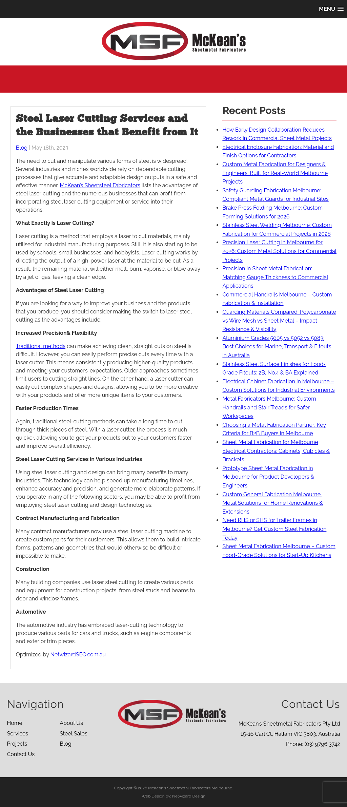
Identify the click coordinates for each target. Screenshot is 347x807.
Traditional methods (40, 346)
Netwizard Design (188, 796)
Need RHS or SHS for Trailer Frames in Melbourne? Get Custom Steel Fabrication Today (274, 529)
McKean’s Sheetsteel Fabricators (100, 185)
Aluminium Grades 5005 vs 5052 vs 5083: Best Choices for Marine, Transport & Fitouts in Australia (276, 347)
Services (17, 733)
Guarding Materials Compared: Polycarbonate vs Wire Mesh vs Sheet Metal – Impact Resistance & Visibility (279, 320)
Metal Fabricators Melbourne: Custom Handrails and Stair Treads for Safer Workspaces (269, 407)
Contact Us (21, 754)
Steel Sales (73, 733)
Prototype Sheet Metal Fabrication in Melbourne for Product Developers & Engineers (268, 477)
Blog (21, 148)
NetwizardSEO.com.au (78, 654)
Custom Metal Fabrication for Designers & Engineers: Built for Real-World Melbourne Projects (275, 173)
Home (14, 723)
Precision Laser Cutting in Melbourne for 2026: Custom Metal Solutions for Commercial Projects (279, 251)
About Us (71, 723)
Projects (17, 744)
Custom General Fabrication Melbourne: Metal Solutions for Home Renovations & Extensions (272, 503)
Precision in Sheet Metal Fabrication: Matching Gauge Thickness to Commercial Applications (275, 277)
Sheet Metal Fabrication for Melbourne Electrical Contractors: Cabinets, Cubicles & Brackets (276, 451)
